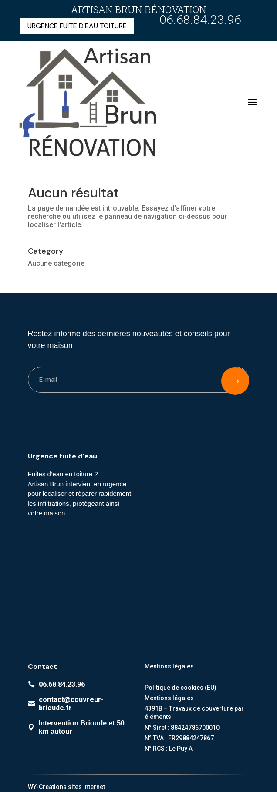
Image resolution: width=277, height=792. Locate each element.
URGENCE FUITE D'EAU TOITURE (77, 25)
